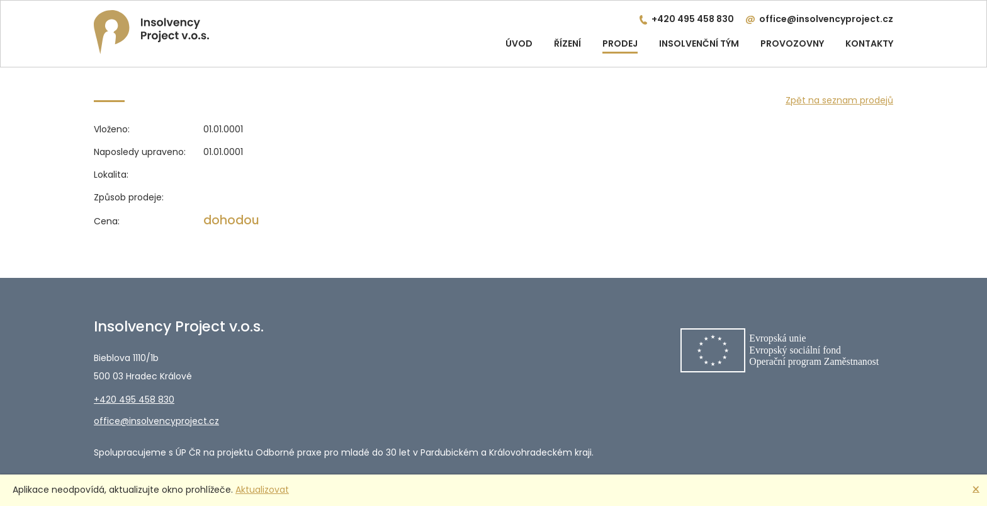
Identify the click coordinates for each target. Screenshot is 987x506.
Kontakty (869, 43)
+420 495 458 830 (692, 19)
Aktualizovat (262, 489)
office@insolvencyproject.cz (826, 19)
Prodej (620, 43)
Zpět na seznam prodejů (839, 100)
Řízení (567, 43)
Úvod (519, 43)
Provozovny (792, 43)
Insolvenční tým (699, 43)
